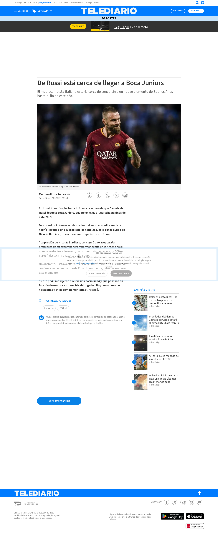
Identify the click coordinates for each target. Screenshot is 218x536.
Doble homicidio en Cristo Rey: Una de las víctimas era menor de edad (162, 380)
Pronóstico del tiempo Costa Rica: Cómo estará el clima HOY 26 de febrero (163, 321)
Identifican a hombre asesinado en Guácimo (163, 338)
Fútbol (62, 307)
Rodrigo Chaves (94, 3)
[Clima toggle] (41, 11)
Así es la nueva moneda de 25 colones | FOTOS (163, 357)
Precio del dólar (78, 3)
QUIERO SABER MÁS (97, 269)
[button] (89, 195)
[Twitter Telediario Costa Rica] (174, 502)
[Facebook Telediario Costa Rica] (166, 502)
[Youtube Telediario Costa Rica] (199, 502)
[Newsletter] (202, 3)
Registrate (195, 11)
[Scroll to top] (199, 493)
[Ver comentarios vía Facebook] (59, 401)
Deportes (109, 18)
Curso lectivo (63, 3)
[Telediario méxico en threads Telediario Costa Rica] (191, 502)
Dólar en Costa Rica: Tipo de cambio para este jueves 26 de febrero (161, 301)
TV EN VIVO (176, 11)
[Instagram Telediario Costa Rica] (183, 502)
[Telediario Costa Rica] (109, 11)
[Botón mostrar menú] (21, 10)
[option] (109, 147)
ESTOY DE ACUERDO (121, 269)
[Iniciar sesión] (197, 2)
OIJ (54, 3)
